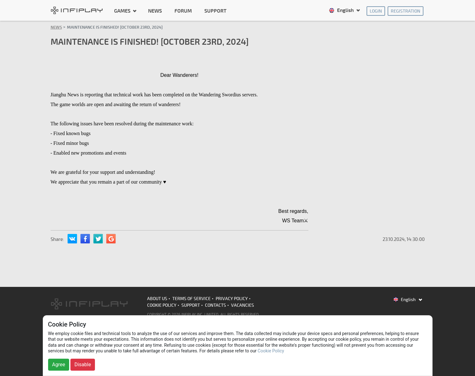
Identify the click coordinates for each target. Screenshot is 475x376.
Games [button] (123, 11)
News (155, 11)
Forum (183, 11)
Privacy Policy (232, 298)
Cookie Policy (161, 305)
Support (215, 11)
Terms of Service (191, 298)
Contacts (215, 305)
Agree (58, 364)
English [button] (342, 10)
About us (157, 298)
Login (376, 11)
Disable (83, 364)
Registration (405, 11)
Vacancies (242, 305)
